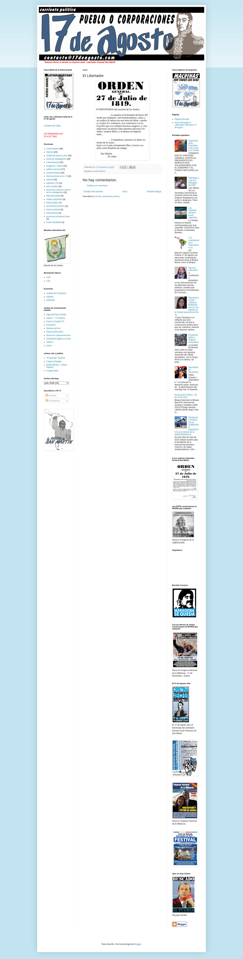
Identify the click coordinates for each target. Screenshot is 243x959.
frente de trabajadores (56, 159)
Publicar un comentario (97, 185)
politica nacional (53, 169)
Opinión (49, 152)
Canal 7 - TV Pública (55, 318)
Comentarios (53, 401)
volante (49, 179)
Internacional (52, 213)
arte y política (52, 186)
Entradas (51, 395)
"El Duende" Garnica (55, 358)
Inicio (125, 191)
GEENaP (50, 300)
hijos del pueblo (53, 196)
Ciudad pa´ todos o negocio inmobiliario (193, 338)
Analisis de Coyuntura (56, 293)
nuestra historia (99, 171)
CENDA (49, 297)
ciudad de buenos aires (56, 155)
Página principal (182, 119)
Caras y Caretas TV (55, 321)
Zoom (49, 345)
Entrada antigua (154, 191)
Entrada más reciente (93, 191)
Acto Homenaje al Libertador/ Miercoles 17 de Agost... (185, 125)
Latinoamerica (52, 162)
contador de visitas (52, 126)
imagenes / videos (54, 166)
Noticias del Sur (53, 328)
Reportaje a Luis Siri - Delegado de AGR (193, 181)
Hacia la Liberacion (193, 269)
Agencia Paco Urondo (56, 314)
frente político (52, 202)
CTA (48, 281)
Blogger (137, 944)
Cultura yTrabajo (53, 361)
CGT (48, 277)
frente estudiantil (53, 222)
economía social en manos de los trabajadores (58, 191)
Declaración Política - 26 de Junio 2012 (186, 396)
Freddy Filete (52, 371)
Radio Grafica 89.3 (54, 332)
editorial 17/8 (52, 183)
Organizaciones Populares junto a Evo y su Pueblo (193, 146)
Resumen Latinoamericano (58, 335)
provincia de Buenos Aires (58, 216)
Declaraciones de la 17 (56, 176)
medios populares (54, 199)
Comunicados (52, 148)
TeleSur (49, 342)
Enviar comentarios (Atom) (107, 196)
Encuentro (51, 325)
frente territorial (53, 209)
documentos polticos (55, 206)
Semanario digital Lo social (58, 338)
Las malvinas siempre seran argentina (192, 213)
